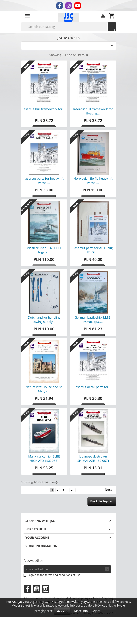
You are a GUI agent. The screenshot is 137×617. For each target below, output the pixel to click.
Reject (95, 611)
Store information (41, 546)
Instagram (45, 589)
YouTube (36, 589)
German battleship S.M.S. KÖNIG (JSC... (93, 319)
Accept (62, 611)
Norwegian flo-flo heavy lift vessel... (93, 180)
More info (81, 611)
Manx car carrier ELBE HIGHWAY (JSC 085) (44, 458)
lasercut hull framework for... (44, 109)
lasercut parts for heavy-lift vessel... (44, 180)
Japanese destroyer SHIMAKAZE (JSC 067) (93, 458)
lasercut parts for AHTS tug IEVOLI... (93, 250)
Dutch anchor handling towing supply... (44, 319)
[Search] (68, 26)
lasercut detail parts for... (93, 387)
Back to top (101, 501)
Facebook (27, 589)
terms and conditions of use (62, 575)
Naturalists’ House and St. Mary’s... (44, 389)
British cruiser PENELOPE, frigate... (44, 250)
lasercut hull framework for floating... (93, 111)
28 (72, 490)
